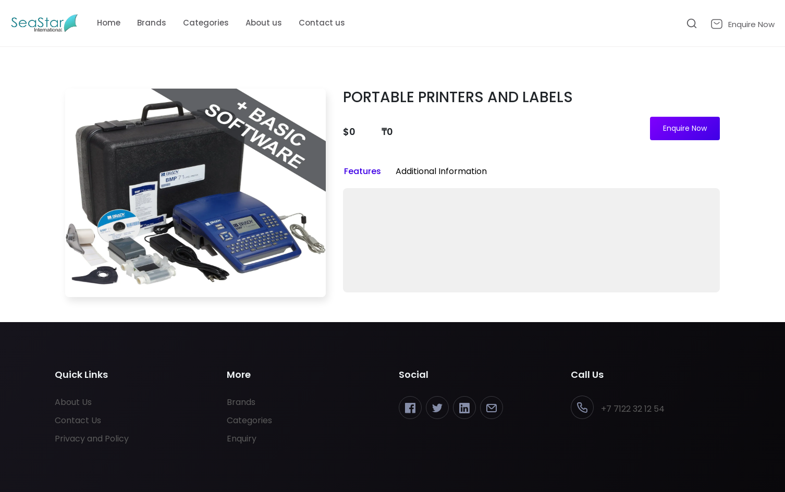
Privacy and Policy (92, 439)
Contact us (322, 22)
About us (264, 22)
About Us (73, 402)
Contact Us (78, 420)
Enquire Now (685, 128)
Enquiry (241, 439)
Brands (151, 22)
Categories (206, 22)
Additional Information (441, 171)
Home (108, 22)
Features (362, 171)
